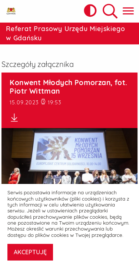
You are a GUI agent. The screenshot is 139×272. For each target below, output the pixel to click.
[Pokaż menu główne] (128, 11)
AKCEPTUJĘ (30, 252)
